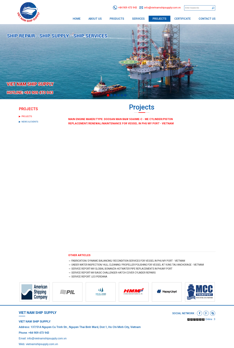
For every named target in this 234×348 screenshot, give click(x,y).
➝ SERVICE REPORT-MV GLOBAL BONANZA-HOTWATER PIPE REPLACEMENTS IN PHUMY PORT (120, 268)
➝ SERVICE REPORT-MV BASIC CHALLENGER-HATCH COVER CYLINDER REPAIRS (112, 272)
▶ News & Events (28, 121)
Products (117, 18)
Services (138, 18)
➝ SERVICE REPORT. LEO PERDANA (87, 276)
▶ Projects (25, 116)
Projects (159, 18)
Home (77, 18)
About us (95, 18)
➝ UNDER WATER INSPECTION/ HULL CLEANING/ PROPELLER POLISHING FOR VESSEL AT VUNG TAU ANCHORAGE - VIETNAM (136, 264)
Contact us (207, 18)
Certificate (182, 18)
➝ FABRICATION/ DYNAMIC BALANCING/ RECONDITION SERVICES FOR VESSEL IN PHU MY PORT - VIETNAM (126, 260)
